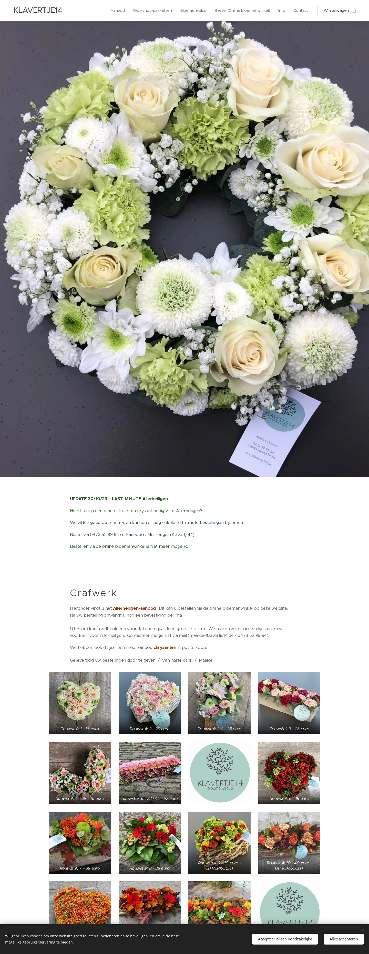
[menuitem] (102, 10)
